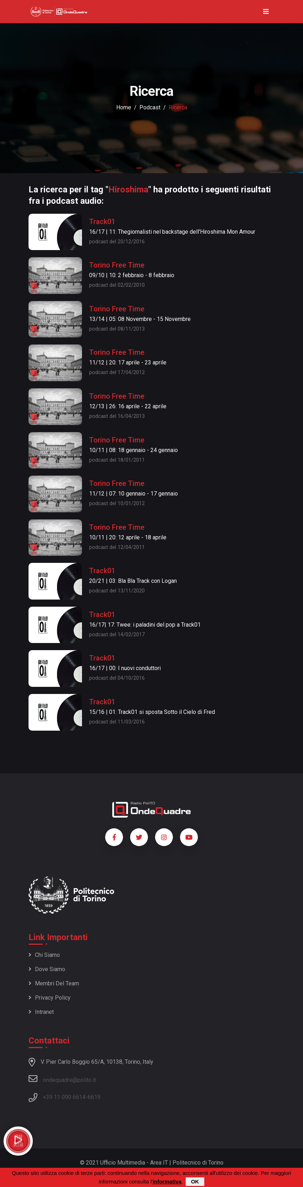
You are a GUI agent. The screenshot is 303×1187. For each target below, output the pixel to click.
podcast (149, 107)
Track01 (102, 221)
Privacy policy (50, 997)
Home (123, 107)
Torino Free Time (116, 265)
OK (195, 1181)
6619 (94, 1097)
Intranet (41, 1012)
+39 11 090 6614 (64, 1097)
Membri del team (54, 983)
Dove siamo (47, 969)
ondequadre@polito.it (62, 1078)
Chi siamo (44, 955)
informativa (167, 1181)
